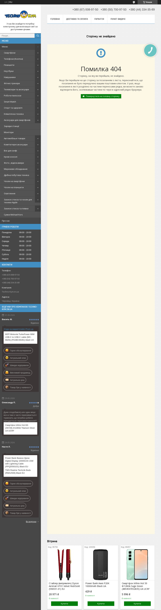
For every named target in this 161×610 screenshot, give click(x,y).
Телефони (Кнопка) (13, 58)
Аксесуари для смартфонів (17, 120)
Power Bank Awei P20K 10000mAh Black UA (97, 585)
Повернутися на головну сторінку (102, 96)
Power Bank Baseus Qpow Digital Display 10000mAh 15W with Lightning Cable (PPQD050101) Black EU (19, 462)
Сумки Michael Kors (13, 214)
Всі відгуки (31, 521)
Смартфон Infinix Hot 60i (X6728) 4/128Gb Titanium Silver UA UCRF (20, 428)
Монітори (9, 132)
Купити (64, 603)
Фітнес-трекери (12, 83)
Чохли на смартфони (14, 181)
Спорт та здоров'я (13, 107)
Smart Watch (10, 101)
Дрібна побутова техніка (16, 175)
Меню (5, 46)
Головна (55, 19)
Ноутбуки (9, 71)
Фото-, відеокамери (14, 162)
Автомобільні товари (14, 138)
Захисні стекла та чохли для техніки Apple (18, 201)
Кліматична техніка (14, 113)
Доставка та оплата (77, 19)
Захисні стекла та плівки (16, 208)
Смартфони (9, 52)
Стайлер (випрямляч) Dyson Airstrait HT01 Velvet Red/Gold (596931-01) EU (64, 586)
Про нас (6, 220)
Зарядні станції (11, 126)
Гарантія (99, 19)
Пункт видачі (118, 19)
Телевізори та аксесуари (16, 89)
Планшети (9, 65)
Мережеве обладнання (15, 169)
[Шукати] (38, 35)
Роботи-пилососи (12, 95)
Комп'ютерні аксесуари (16, 144)
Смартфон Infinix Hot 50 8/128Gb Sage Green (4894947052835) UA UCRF (136, 586)
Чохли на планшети (14, 187)
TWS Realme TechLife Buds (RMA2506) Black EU (18, 471)
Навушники (10, 77)
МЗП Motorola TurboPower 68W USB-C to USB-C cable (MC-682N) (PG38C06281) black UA (19, 337)
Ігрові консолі (10, 156)
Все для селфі (10, 150)
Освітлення (9, 193)
